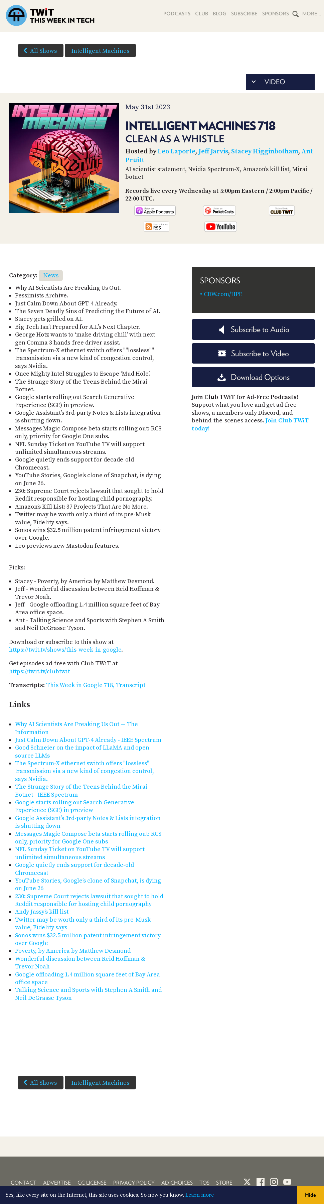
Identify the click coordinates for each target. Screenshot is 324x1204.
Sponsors (275, 14)
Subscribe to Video (253, 353)
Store (224, 1183)
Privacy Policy (134, 1183)
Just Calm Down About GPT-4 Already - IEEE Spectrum (88, 740)
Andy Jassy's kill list (41, 912)
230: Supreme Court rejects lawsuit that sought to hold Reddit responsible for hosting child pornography (89, 900)
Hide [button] (310, 1195)
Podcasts (176, 14)
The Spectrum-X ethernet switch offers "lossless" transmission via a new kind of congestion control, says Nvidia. (84, 771)
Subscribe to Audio (253, 329)
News (50, 275)
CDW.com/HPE (223, 294)
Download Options (253, 377)
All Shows (39, 50)
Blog (219, 14)
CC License (92, 1183)
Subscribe (244, 14)
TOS (204, 1183)
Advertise (57, 1183)
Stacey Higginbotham (264, 151)
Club (201, 14)
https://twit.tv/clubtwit (39, 671)
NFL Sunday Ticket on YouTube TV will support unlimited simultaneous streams (80, 853)
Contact (23, 1183)
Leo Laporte (176, 151)
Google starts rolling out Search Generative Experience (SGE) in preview (74, 806)
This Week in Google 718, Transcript (95, 685)
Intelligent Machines (100, 51)
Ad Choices (177, 1183)
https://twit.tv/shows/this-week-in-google (65, 650)
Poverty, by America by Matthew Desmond (73, 951)
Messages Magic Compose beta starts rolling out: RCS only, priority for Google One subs (88, 837)
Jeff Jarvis (213, 151)
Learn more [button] (199, 1195)
